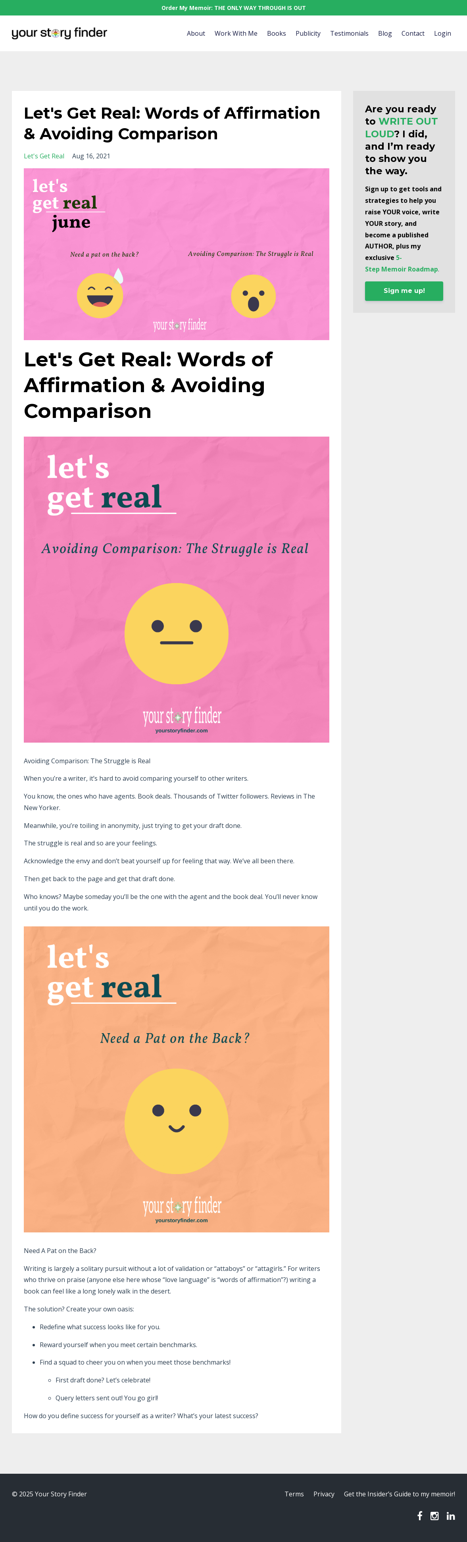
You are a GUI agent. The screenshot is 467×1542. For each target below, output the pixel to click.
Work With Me (236, 33)
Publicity (308, 33)
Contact (413, 33)
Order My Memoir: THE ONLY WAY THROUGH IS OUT (233, 8)
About (196, 33)
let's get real (44, 156)
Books (276, 33)
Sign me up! (404, 291)
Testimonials (349, 33)
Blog (385, 33)
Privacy (323, 1494)
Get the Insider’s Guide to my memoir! (399, 1494)
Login (442, 33)
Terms (294, 1494)
